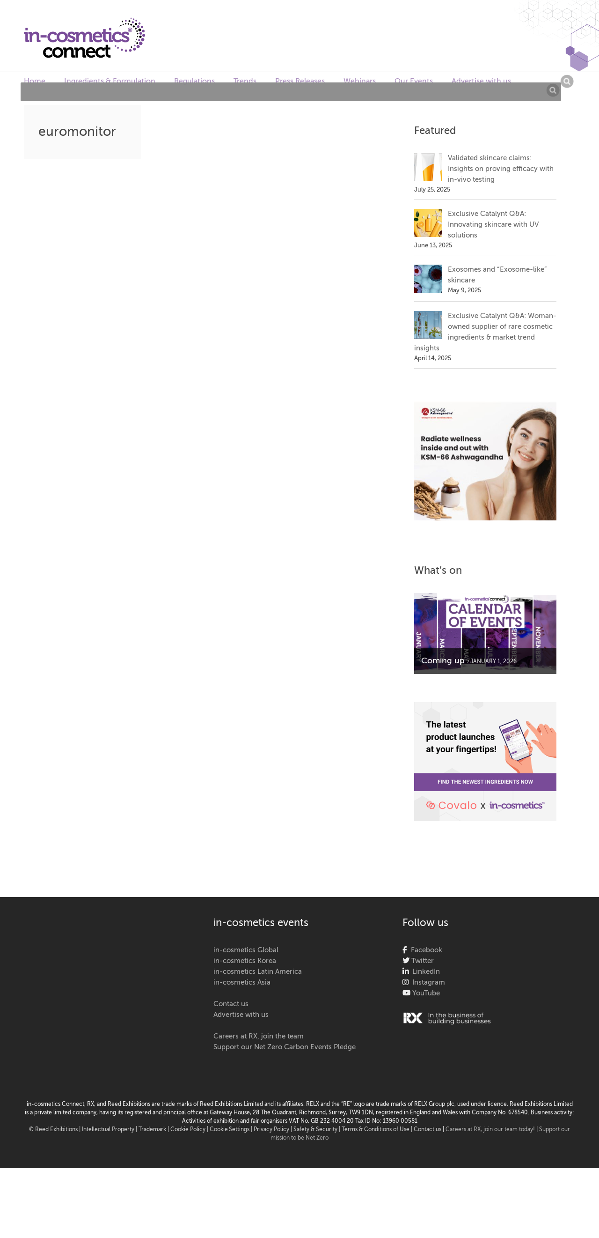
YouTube (425, 993)
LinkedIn (424, 971)
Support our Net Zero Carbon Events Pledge (284, 1047)
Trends (245, 81)
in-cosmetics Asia (241, 982)
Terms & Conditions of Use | (378, 1130)
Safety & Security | (316, 1130)
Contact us (230, 1004)
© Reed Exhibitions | (55, 1130)
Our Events (413, 81)
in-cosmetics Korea (244, 960)
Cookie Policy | (190, 1130)
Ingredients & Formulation (109, 81)
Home (34, 81)
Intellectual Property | (110, 1130)
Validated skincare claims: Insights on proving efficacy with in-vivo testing (501, 169)
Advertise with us (481, 81)
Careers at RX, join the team (258, 1036)
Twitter (421, 960)
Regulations (194, 81)
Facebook (424, 950)
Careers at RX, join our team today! (490, 1130)
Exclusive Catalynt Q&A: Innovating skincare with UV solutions (493, 224)
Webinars (359, 81)
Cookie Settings (229, 1130)
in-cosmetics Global (245, 950)
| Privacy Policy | (272, 1130)
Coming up (443, 661)
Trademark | (154, 1130)
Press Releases (300, 81)
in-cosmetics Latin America (257, 971)
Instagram (427, 982)
